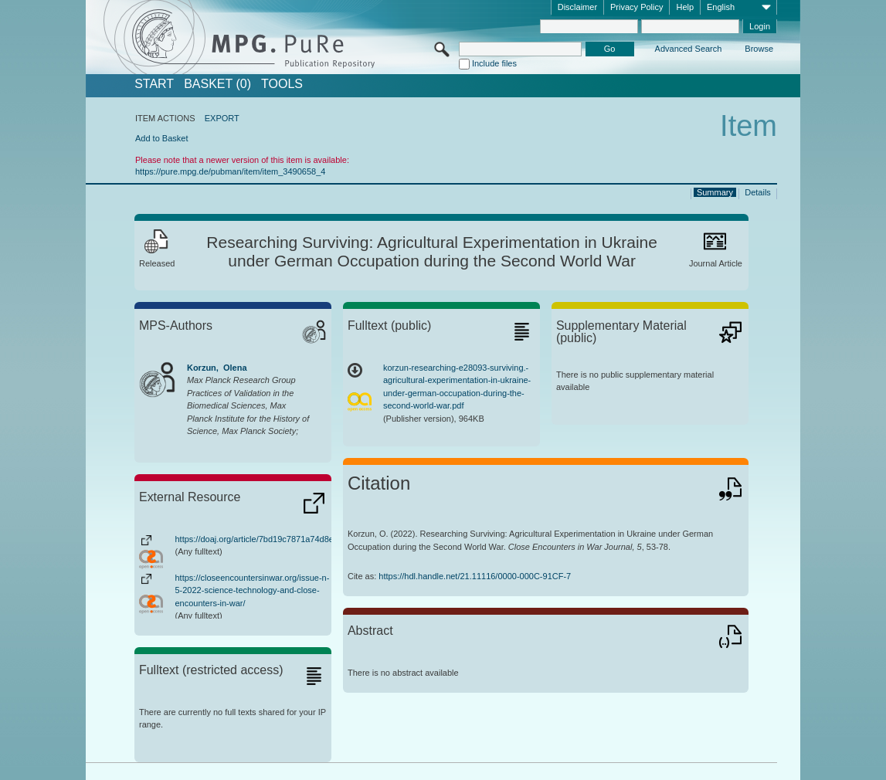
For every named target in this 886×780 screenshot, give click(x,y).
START (154, 84)
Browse (759, 48)
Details (758, 192)
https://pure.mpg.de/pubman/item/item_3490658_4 (230, 171)
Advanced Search (688, 48)
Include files (494, 63)
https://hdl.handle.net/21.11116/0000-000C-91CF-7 (475, 576)
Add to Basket (161, 138)
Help (685, 7)
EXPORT (222, 118)
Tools (282, 84)
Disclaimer (577, 7)
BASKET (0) (217, 84)
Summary (715, 192)
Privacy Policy (636, 7)
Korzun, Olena (217, 367)
